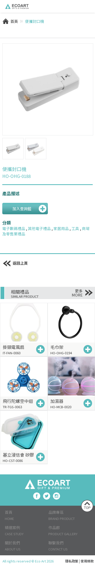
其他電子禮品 (39, 228)
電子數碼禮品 (13, 228)
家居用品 (61, 228)
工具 (75, 228)
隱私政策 (71, 561)
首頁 (14, 21)
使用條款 (87, 561)
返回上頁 (15, 263)
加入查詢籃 (21, 208)
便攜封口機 (34, 21)
